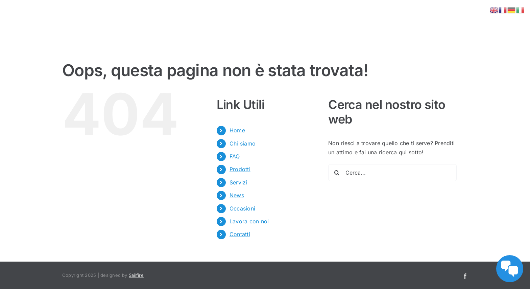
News (237, 195)
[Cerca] (336, 172)
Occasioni (242, 208)
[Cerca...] (392, 172)
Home (237, 130)
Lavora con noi (249, 221)
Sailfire (136, 275)
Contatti (240, 234)
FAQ (235, 156)
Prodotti (240, 169)
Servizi (238, 182)
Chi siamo (243, 143)
